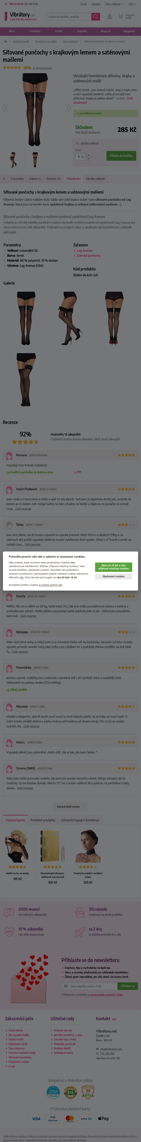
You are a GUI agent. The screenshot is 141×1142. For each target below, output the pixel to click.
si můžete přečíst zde (50, 584)
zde (22, 577)
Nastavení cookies (113, 576)
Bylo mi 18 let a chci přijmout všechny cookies (114, 567)
